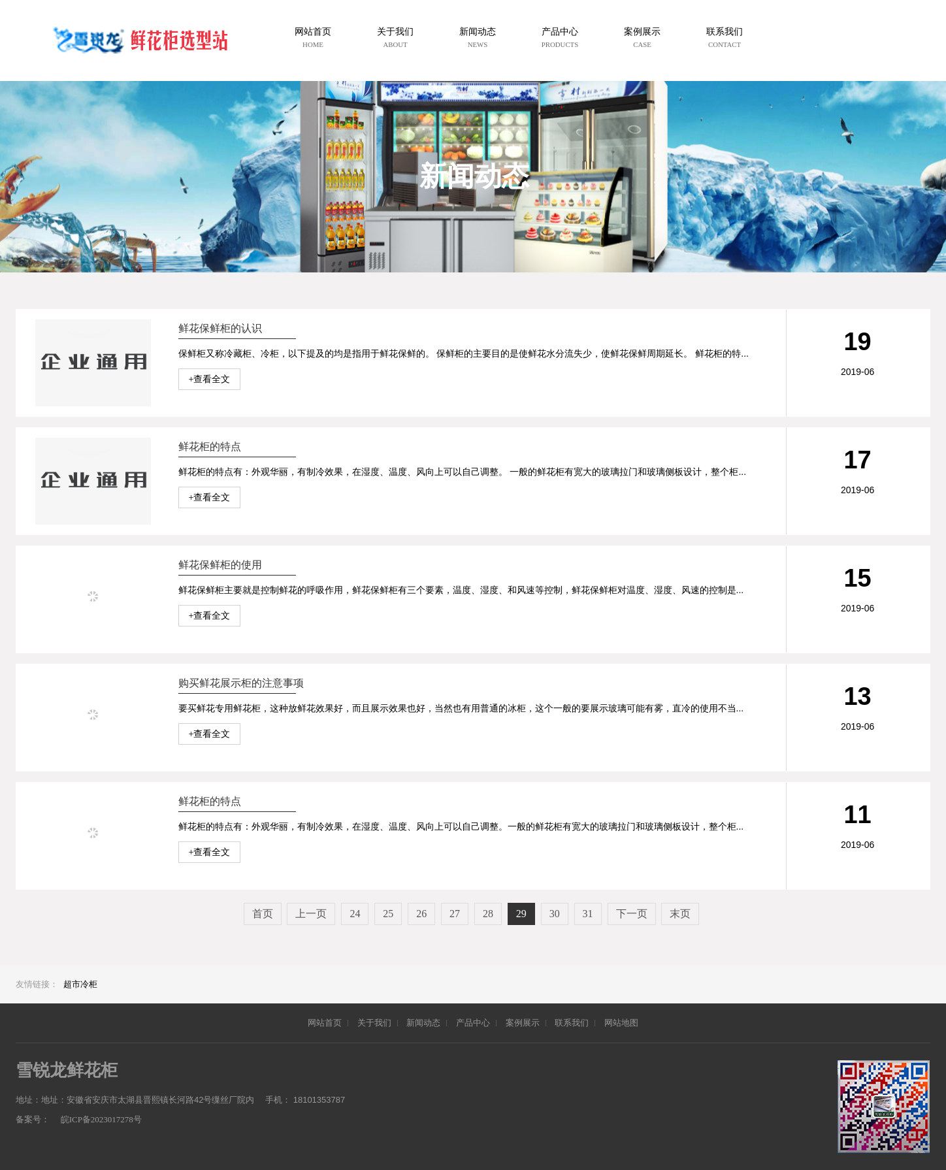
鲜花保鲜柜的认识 (220, 328)
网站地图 (621, 1023)
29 (521, 913)
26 (421, 913)
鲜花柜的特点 (209, 446)
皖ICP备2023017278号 (101, 1119)
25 (388, 913)
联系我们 (572, 1023)
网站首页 (325, 1023)
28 (488, 913)
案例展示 (523, 1023)
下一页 (631, 913)
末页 (680, 913)
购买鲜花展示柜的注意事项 (241, 683)
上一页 (311, 913)
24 (355, 913)
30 (554, 913)
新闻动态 (423, 1023)
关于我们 (374, 1023)
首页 (262, 913)
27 (454, 913)
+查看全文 (210, 379)
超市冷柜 (80, 984)
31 (588, 913)
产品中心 (473, 1023)
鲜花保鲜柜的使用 (220, 564)
